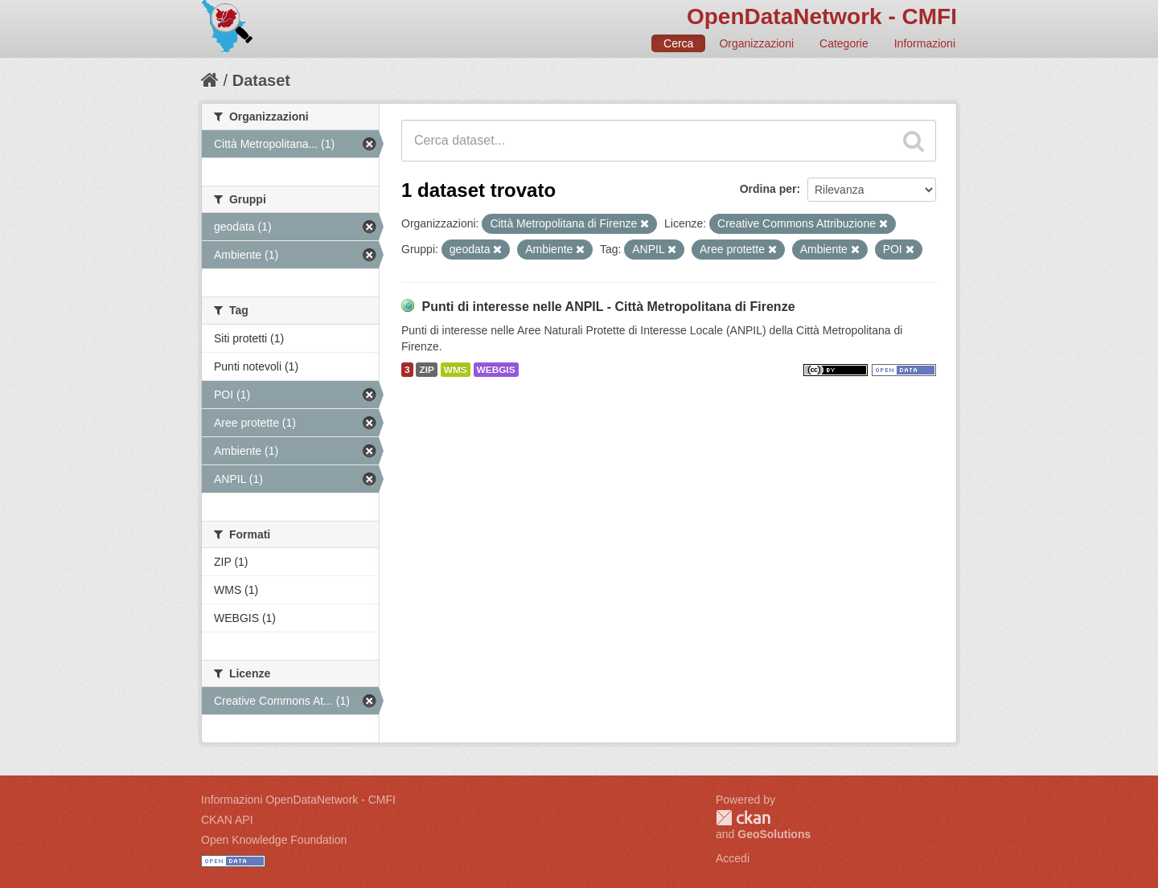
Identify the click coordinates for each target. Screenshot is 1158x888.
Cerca (678, 43)
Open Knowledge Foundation (274, 839)
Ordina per (768, 188)
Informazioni (924, 43)
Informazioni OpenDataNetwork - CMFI (298, 799)
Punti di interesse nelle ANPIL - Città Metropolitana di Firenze (608, 306)
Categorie (843, 43)
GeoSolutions (774, 834)
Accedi (732, 858)
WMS (455, 369)
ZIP (426, 369)
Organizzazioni (756, 43)
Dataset (261, 80)
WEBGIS (496, 369)
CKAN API (227, 819)
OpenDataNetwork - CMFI (822, 16)
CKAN (743, 817)
